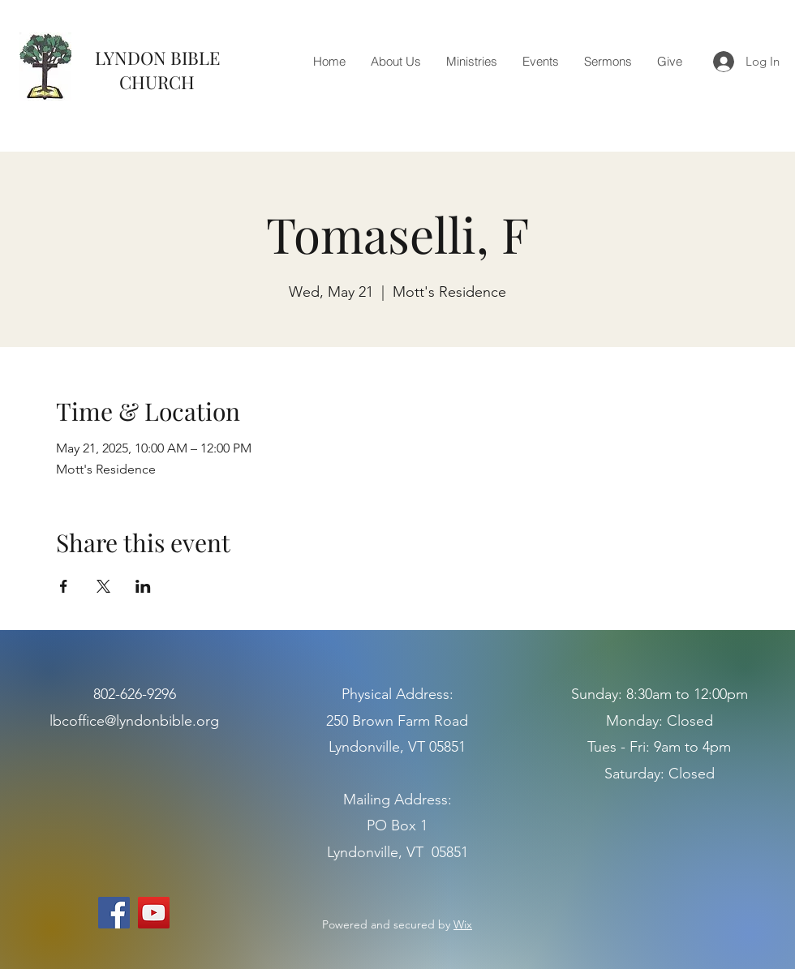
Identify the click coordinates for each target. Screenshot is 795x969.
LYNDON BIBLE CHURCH (157, 69)
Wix (462, 924)
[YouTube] (154, 912)
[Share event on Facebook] (63, 586)
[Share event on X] (103, 586)
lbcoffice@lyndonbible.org (134, 721)
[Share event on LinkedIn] (143, 586)
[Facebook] (114, 912)
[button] (395, 61)
